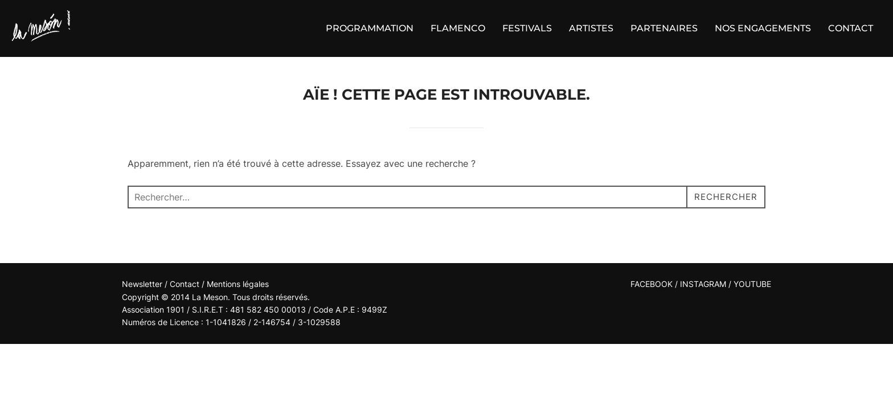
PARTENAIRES (664, 28)
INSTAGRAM (703, 284)
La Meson (210, 297)
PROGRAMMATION (369, 28)
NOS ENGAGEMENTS (763, 28)
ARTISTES (591, 28)
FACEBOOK (651, 284)
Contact (186, 284)
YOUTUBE (752, 284)
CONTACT (850, 28)
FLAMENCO (458, 28)
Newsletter (142, 284)
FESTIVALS (527, 28)
